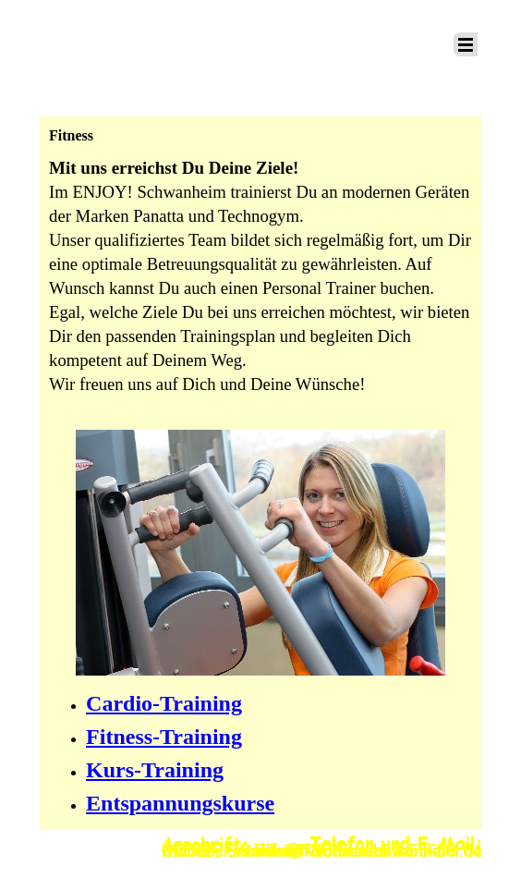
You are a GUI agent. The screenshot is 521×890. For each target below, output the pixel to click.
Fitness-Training (164, 737)
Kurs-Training (155, 770)
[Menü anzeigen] (466, 44)
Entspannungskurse (180, 803)
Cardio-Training (164, 703)
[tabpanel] (260, 287)
